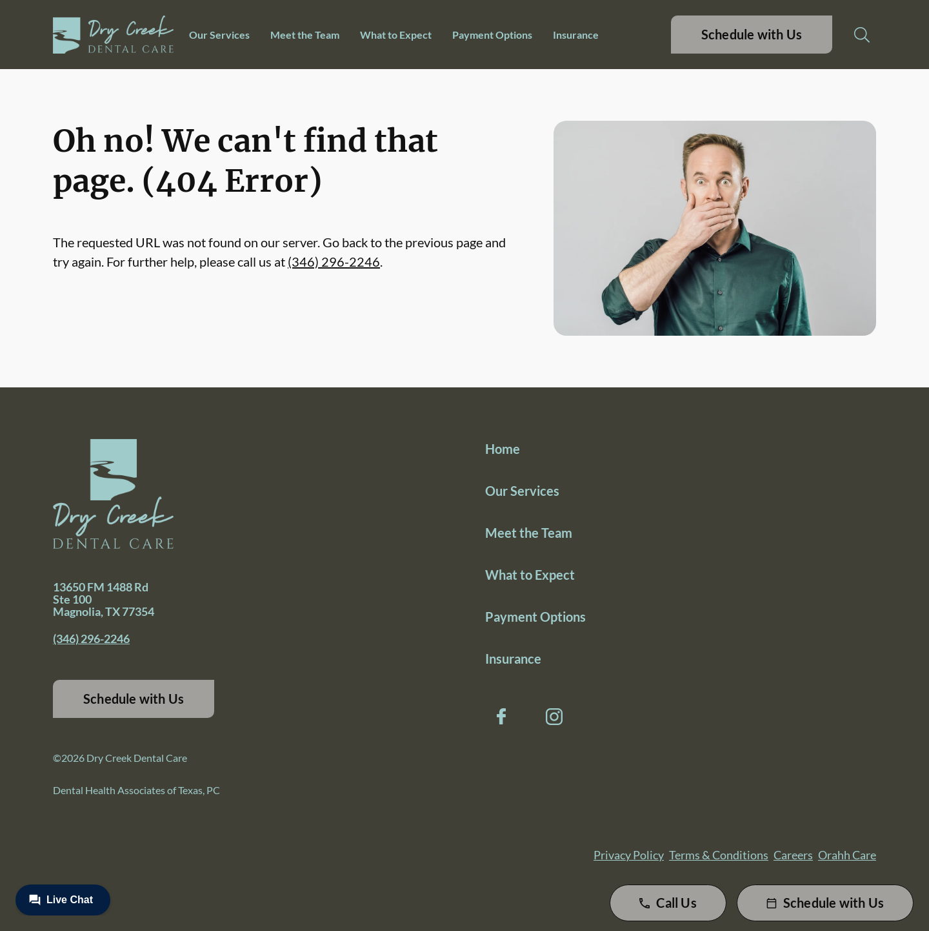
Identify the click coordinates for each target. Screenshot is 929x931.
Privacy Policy (629, 855)
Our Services (219, 34)
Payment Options (492, 34)
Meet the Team (304, 34)
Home (502, 448)
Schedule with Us (751, 34)
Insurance (576, 34)
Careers (793, 855)
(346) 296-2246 (334, 261)
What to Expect (396, 34)
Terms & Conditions (718, 855)
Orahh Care (847, 855)
